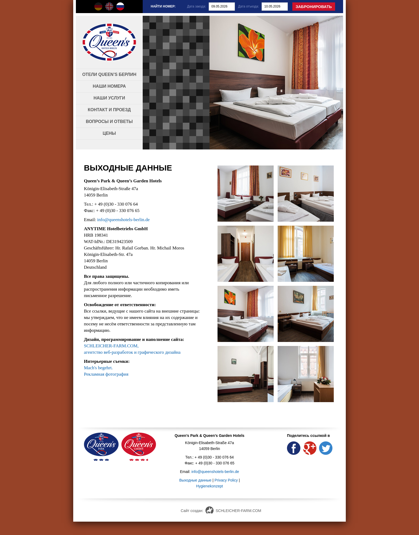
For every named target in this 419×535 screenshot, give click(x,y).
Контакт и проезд (109, 109)
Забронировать (314, 6)
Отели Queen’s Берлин (109, 74)
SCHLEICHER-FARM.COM (238, 511)
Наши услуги (109, 98)
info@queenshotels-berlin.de (123, 219)
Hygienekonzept (209, 486)
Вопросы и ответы (109, 121)
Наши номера (109, 86)
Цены (109, 133)
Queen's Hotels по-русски (120, 6)
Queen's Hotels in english (109, 6)
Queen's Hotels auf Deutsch (98, 6)
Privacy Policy (226, 480)
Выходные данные (195, 480)
